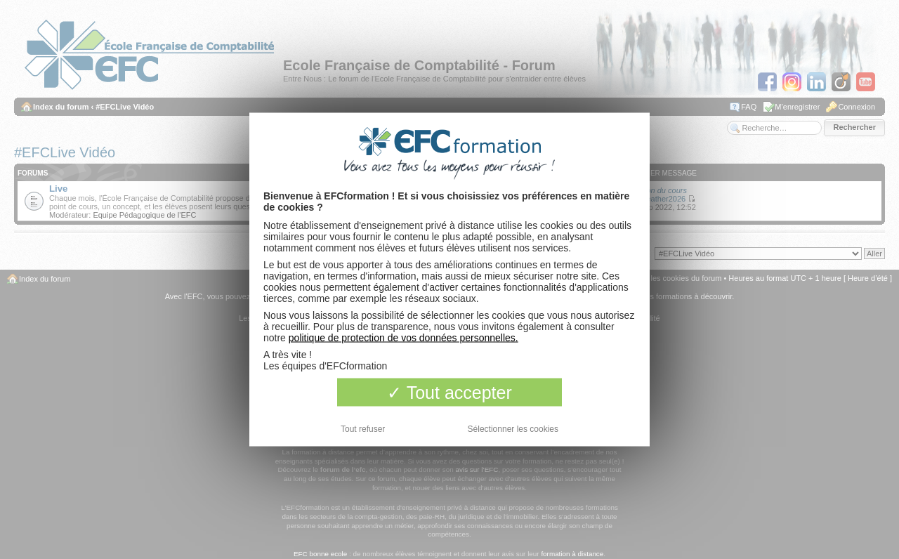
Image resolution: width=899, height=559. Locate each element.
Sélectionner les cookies (513, 429)
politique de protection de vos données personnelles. (403, 337)
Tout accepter (449, 392)
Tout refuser (363, 429)
